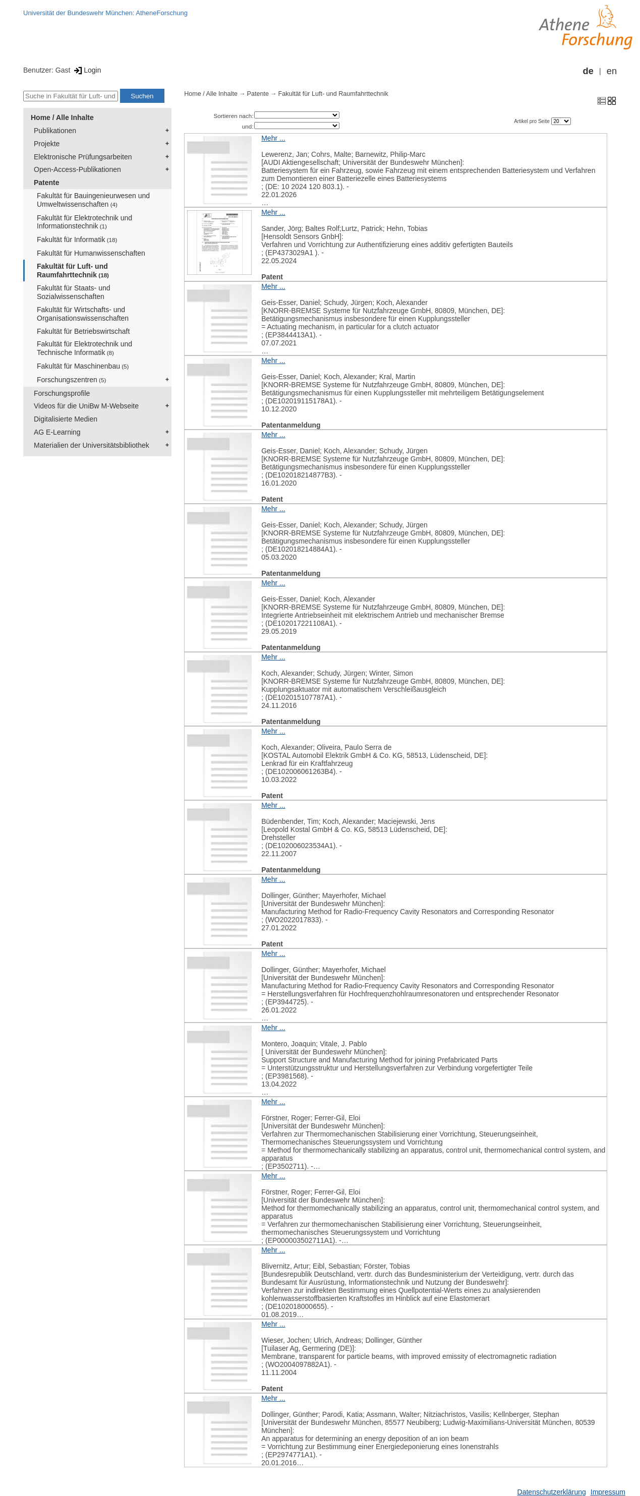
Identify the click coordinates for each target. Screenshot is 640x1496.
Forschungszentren (71, 380)
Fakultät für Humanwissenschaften (91, 253)
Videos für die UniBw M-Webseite (86, 406)
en (612, 71)
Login (86, 70)
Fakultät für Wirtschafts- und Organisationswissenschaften (83, 314)
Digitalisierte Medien (65, 419)
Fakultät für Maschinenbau (83, 366)
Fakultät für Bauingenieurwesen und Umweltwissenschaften (93, 200)
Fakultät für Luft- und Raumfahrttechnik (73, 270)
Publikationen (55, 131)
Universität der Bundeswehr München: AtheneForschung (105, 13)
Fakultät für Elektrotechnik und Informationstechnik (84, 222)
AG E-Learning (57, 432)
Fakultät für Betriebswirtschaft (83, 331)
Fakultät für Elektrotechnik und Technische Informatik (84, 348)
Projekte (47, 144)
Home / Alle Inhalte (62, 117)
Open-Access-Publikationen (77, 169)
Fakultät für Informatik (77, 239)
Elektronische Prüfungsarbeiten (83, 157)
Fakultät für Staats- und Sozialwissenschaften (73, 292)
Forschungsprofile (62, 393)
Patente (47, 182)
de (588, 71)
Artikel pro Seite (532, 121)
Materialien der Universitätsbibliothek (91, 445)
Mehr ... (273, 138)
